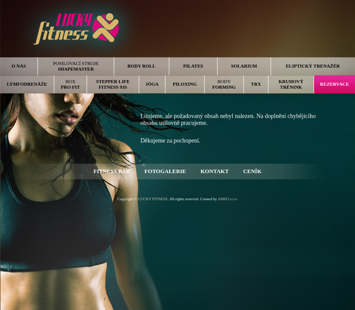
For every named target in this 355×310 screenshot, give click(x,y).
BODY (224, 84)
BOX (70, 84)
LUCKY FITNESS (152, 199)
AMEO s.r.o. (227, 199)
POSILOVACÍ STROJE (76, 66)
